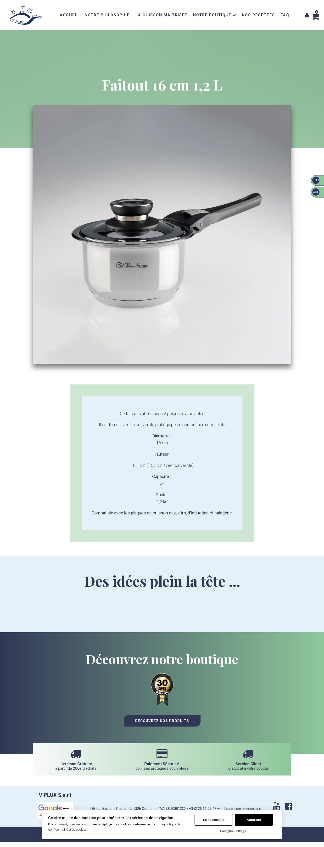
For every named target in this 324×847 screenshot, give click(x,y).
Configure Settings (233, 831)
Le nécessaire (213, 820)
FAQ (285, 15)
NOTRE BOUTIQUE (214, 15)
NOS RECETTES (258, 15)
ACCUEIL (69, 15)
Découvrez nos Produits (162, 727)
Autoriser (254, 820)
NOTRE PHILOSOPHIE (107, 15)
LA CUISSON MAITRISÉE (161, 15)
